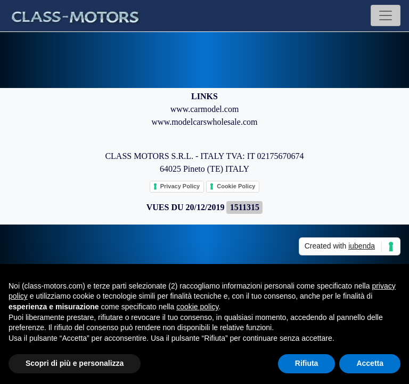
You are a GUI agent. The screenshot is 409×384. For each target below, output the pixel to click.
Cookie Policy (236, 186)
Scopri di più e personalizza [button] (75, 363)
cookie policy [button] (197, 306)
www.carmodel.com (204, 109)
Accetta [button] (369, 363)
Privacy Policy (180, 186)
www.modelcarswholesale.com (205, 121)
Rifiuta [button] (306, 363)
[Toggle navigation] (385, 15)
